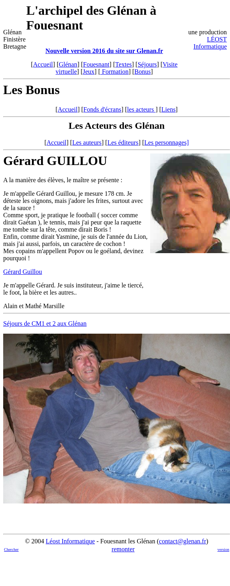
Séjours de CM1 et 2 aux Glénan (45, 323)
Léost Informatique (70, 541)
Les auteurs (86, 142)
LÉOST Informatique (210, 43)
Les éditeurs (123, 142)
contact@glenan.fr (182, 541)
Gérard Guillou (22, 271)
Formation (114, 71)
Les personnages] (166, 142)
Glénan (68, 64)
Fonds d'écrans (102, 109)
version (223, 549)
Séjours (147, 64)
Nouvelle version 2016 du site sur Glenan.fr (104, 50)
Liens (168, 109)
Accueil (43, 64)
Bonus (143, 71)
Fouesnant (96, 64)
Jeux (88, 71)
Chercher (11, 549)
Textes (123, 64)
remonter (123, 549)
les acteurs (141, 109)
